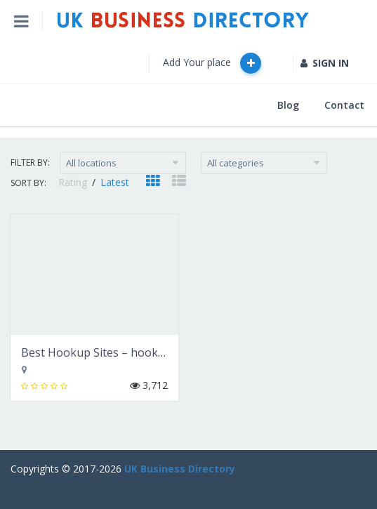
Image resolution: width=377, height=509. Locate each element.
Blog (288, 105)
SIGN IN (324, 63)
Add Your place (212, 63)
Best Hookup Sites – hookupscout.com (123, 352)
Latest (114, 182)
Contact (344, 105)
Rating (74, 182)
